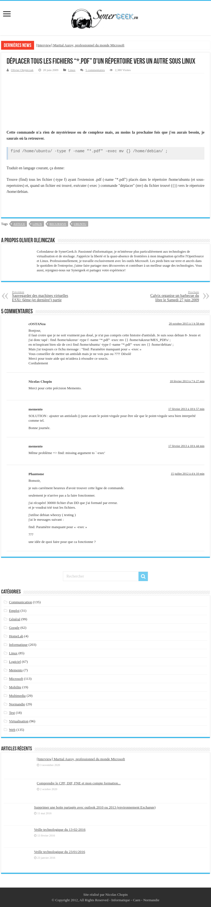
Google (14, 628)
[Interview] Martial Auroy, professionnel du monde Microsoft (80, 45)
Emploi (14, 611)
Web (12, 730)
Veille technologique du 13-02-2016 (59, 829)
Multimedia (17, 696)
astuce (19, 224)
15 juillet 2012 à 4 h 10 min (187, 473)
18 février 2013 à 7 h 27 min (187, 381)
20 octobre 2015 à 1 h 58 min (186, 323)
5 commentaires (95, 70)
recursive (57, 224)
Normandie (17, 704)
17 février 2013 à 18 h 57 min (186, 408)
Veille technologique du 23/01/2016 (59, 852)
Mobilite (15, 687)
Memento (16, 670)
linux (37, 224)
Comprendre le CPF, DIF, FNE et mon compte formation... (79, 783)
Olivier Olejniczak (22, 70)
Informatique (18, 645)
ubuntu (80, 224)
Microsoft (16, 679)
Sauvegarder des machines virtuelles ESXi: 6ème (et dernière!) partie (40, 296)
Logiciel (15, 662)
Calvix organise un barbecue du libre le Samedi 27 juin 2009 (171, 296)
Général (14, 619)
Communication (20, 602)
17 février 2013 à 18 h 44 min (186, 445)
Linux (71, 70)
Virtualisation (19, 721)
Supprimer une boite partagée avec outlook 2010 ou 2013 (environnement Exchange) (95, 807)
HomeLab (16, 636)
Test (12, 713)
